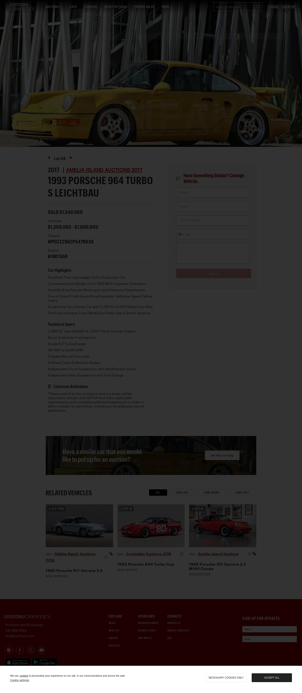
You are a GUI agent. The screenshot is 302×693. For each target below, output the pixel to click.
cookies (24, 675)
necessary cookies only (226, 677)
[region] (151, 679)
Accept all (271, 677)
